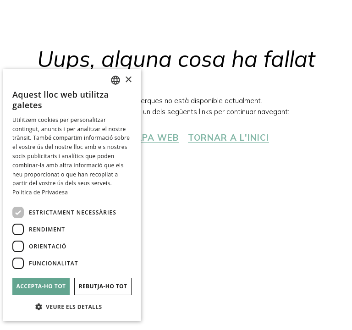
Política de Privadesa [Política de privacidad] (40, 192)
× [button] (128, 80)
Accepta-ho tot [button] (41, 286)
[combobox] (115, 80)
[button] (72, 306)
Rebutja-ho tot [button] (103, 286)
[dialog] (72, 195)
